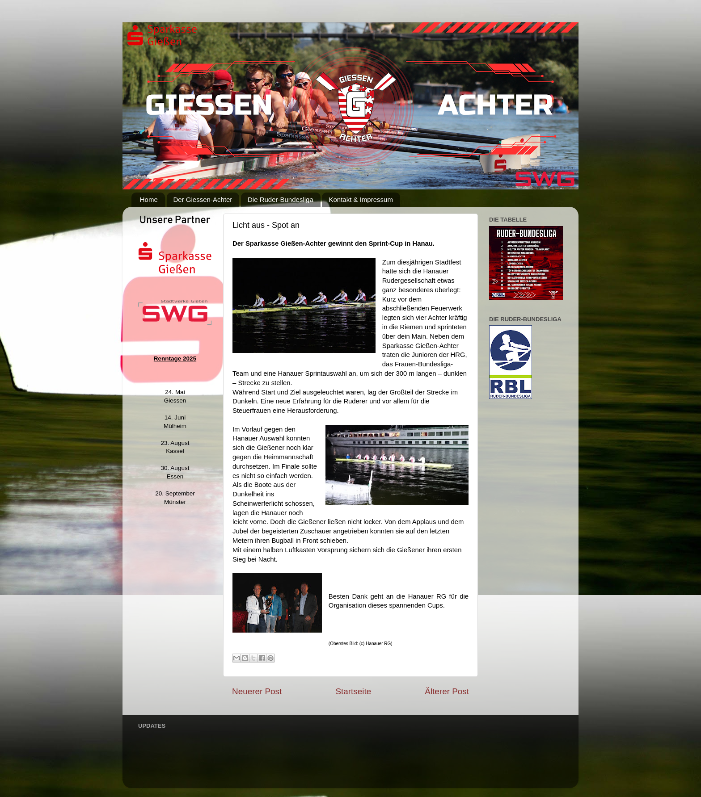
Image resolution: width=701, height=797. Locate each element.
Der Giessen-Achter (202, 199)
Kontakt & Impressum (361, 199)
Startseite (353, 691)
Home (149, 199)
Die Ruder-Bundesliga (280, 199)
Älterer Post (447, 691)
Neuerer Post (257, 691)
